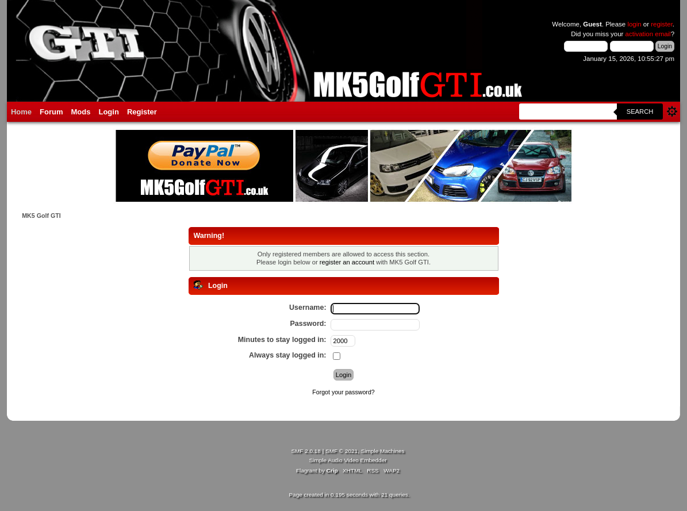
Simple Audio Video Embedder (347, 460)
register (662, 24)
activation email (648, 33)
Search (640, 111)
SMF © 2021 (341, 451)
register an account (347, 262)
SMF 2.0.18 (306, 451)
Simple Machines (383, 451)
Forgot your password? (343, 392)
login (634, 24)
